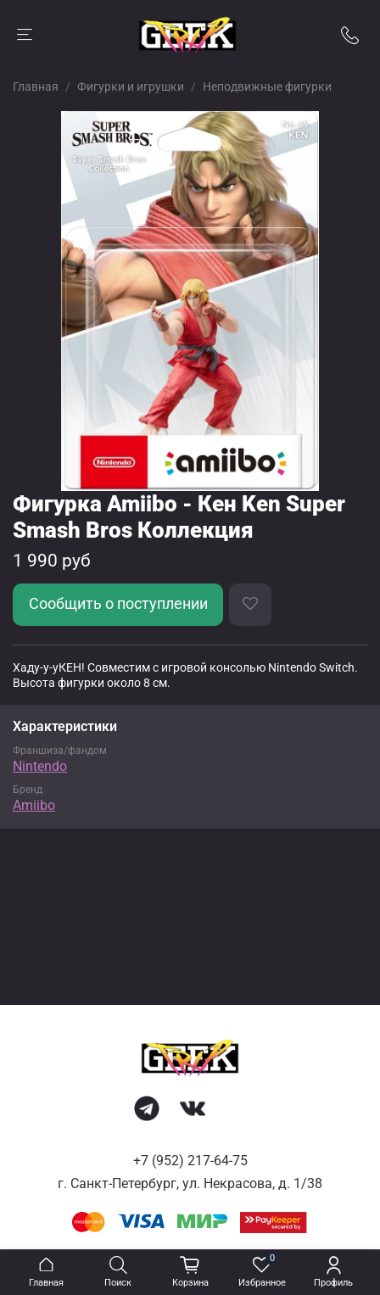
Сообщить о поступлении (118, 603)
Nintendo (40, 766)
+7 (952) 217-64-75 (190, 1161)
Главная (36, 86)
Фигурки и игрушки (130, 86)
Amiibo (34, 805)
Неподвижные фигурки (267, 86)
